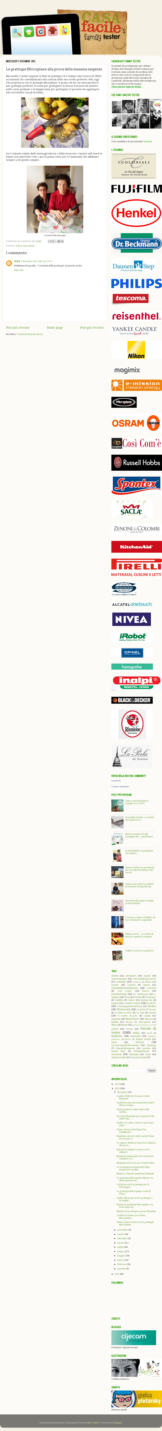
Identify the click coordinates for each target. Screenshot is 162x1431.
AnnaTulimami (119, 979)
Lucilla (147, 1015)
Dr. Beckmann (140, 994)
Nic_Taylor (93, 1422)
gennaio (121, 1268)
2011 (117, 1274)
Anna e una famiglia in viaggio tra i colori (136, 802)
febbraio (122, 1264)
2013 (117, 1084)
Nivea (124, 1025)
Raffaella (116, 1036)
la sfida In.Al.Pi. (123, 1012)
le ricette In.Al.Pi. (128, 1015)
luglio (120, 1247)
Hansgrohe (146, 1000)
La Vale (140, 1012)
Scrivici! (148, 141)
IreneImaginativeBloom (129, 1006)
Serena (140, 1042)
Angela (147, 975)
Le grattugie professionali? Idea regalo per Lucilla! (133, 1168)
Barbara (137, 982)
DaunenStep (118, 994)
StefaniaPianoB (141, 1051)
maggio (121, 1255)
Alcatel (114, 975)
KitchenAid (123, 1009)
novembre (123, 1230)
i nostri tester (132, 1003)
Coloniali (151, 988)
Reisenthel (135, 1036)
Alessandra (131, 975)
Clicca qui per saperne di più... (127, 87)
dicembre (122, 1092)
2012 (117, 1088)
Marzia (149, 1019)
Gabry (131, 1000)
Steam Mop (118, 1051)
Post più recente (18, 327)
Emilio (138, 997)
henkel (114, 1003)
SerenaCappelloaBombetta (125, 1045)
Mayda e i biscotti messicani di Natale (135, 1173)
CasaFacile (116, 781)
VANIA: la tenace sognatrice (139, 950)
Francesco (151, 997)
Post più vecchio (92, 327)
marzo (121, 1260)
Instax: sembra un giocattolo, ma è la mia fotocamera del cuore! (140, 870)
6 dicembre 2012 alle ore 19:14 (36, 261)
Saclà (114, 1042)
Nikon (114, 1025)
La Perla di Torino (146, 1009)
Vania (148, 1054)
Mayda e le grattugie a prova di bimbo (136, 1211)
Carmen (131, 985)
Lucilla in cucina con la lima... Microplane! (132, 1216)
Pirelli (149, 1033)
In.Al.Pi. (151, 1003)
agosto (121, 1243)
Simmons (151, 1045)
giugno (121, 1251)
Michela (129, 1022)
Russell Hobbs (143, 1039)
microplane (29, 245)
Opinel (114, 1029)
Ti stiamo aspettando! (120, 787)
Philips (136, 1033)
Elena (19, 245)
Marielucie (132, 1018)
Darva (145, 991)
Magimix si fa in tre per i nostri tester (136, 1163)
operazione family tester (142, 1025)
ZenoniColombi (139, 1057)
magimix (115, 1019)
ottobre (121, 1234)
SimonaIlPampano (125, 1048)
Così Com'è (125, 991)
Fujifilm (119, 1000)
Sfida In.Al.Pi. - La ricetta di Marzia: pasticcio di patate (139, 935)
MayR (17, 261)
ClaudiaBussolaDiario (124, 987)
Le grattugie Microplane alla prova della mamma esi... (135, 1179)
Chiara (146, 985)
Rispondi (18, 270)
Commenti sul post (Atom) (30, 334)
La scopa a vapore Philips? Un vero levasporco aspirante (140, 918)
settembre (122, 1238)
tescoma (116, 1054)
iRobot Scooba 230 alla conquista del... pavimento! (139, 835)
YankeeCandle (118, 1057)
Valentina (134, 1054)
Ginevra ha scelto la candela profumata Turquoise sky (139, 885)
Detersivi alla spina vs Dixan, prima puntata (139, 901)
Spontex (146, 1048)
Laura (152, 1012)
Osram (129, 1029)
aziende (121, 981)
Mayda (114, 1022)
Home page (55, 327)
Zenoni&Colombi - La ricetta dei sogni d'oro (139, 818)
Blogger (117, 1422)
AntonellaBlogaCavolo (144, 979)
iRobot (152, 1006)
